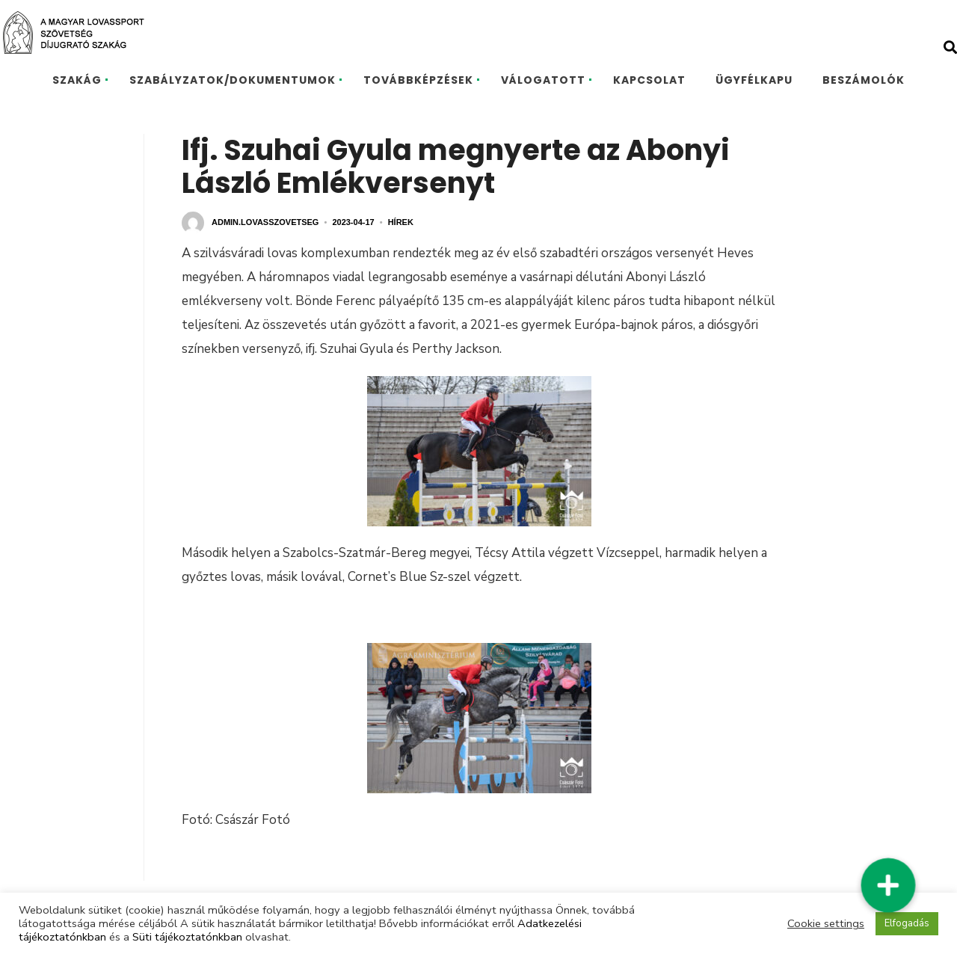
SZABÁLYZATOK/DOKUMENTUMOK (232, 80)
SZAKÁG (77, 80)
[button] (888, 885)
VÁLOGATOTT (543, 80)
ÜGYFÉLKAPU (754, 80)
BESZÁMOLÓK (863, 80)
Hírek (400, 222)
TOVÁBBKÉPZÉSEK (418, 80)
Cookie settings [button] (825, 923)
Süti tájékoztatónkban (187, 936)
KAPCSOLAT (649, 80)
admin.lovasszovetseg (265, 222)
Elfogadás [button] (906, 923)
